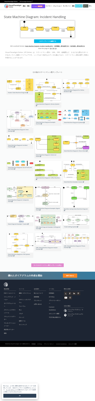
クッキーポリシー (11, 390)
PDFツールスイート (9, 293)
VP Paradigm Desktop (26, 1)
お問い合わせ (38, 304)
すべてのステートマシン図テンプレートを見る (47, 265)
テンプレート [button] (67, 6)
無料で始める (70, 275)
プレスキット (38, 300)
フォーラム (22, 306)
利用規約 (51, 293)
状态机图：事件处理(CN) (77, 46)
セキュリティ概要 (54, 313)
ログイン (85, 6)
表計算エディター (9, 329)
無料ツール (22, 321)
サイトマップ (23, 324)
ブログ (21, 313)
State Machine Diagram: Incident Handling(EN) (39, 46)
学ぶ (20, 310)
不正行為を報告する (55, 317)
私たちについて (38, 293)
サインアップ (78, 6)
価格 (73, 6)
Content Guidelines (61, 344)
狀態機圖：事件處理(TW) (61, 46)
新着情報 (36, 297)
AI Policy (51, 297)
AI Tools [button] (38, 6)
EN (51, 48)
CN (55, 48)
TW (53, 48)
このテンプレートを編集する (47, 41)
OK (20, 395)
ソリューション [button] (57, 6)
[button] (29, 5)
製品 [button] (24, 6)
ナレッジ (21, 317)
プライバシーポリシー (49, 344)
